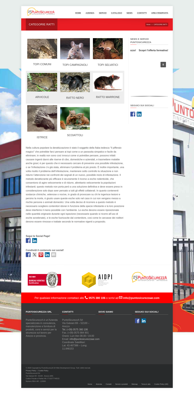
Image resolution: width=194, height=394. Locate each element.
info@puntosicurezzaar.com (85, 339)
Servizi (102, 13)
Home (78, 13)
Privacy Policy (31, 371)
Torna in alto (146, 384)
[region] (149, 79)
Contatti (142, 13)
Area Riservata (159, 13)
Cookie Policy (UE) (161, 384)
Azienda (90, 13)
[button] (163, 64)
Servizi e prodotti (121, 384)
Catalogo (116, 13)
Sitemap (134, 384)
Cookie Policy (43, 371)
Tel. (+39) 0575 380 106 (75, 329)
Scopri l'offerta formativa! (154, 50)
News (129, 13)
